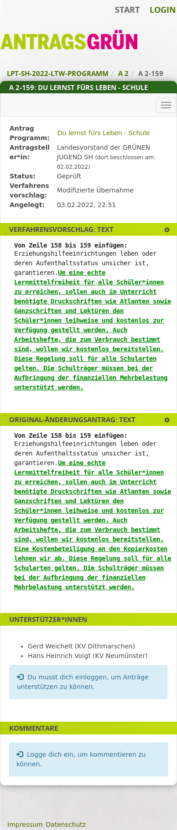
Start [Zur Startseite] (127, 9)
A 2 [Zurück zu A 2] (123, 73)
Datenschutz (66, 824)
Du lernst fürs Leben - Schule (103, 133)
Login (163, 9)
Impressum (25, 824)
